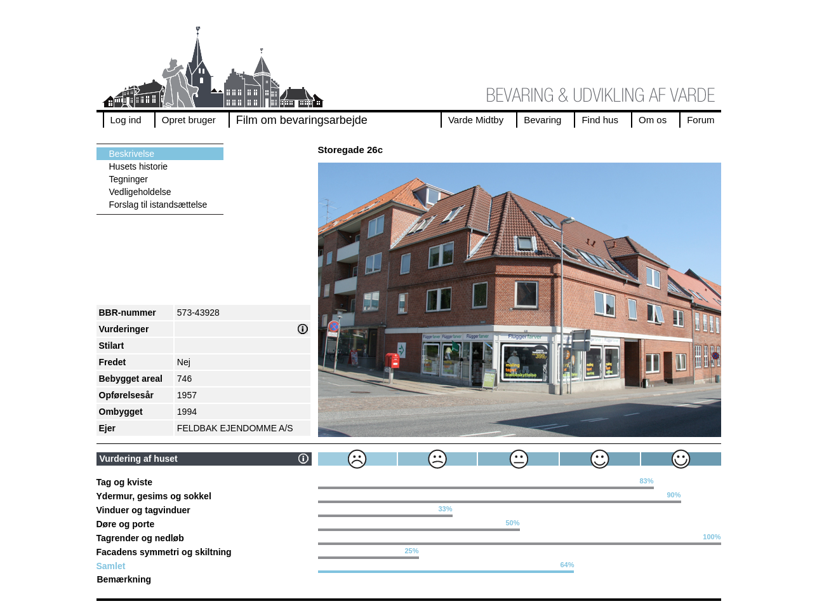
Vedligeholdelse (140, 192)
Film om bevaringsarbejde (302, 120)
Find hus (599, 119)
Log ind (126, 119)
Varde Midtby (475, 119)
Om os (653, 119)
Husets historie (138, 166)
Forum (700, 119)
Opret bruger (189, 119)
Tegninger (129, 179)
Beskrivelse (132, 154)
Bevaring (542, 119)
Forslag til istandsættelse (158, 204)
